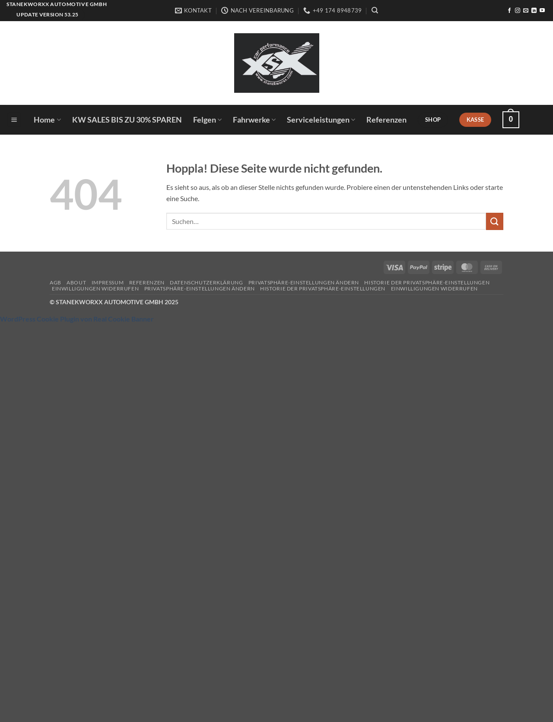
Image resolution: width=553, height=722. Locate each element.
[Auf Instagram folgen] (517, 11)
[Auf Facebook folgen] (509, 11)
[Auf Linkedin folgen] (534, 11)
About (76, 282)
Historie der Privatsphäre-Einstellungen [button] (426, 282)
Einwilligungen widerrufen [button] (95, 288)
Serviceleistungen (321, 119)
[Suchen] (375, 10)
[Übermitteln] (494, 221)
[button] (14, 120)
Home (47, 119)
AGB (55, 282)
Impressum (108, 282)
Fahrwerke (254, 119)
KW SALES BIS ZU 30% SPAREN (127, 119)
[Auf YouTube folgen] (542, 11)
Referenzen (386, 119)
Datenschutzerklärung (206, 282)
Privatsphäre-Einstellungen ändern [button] (303, 282)
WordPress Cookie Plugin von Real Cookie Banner (77, 319)
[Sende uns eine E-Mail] (525, 11)
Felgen (207, 119)
